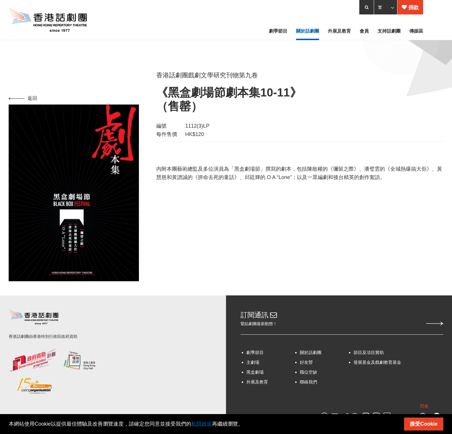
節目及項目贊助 (369, 354)
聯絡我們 (308, 383)
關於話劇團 (310, 354)
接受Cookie (424, 424)
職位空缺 (308, 373)
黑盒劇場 (255, 373)
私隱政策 (201, 424)
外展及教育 (257, 383)
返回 (23, 99)
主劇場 (252, 364)
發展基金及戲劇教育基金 (377, 364)
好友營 (306, 364)
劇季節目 (255, 354)
